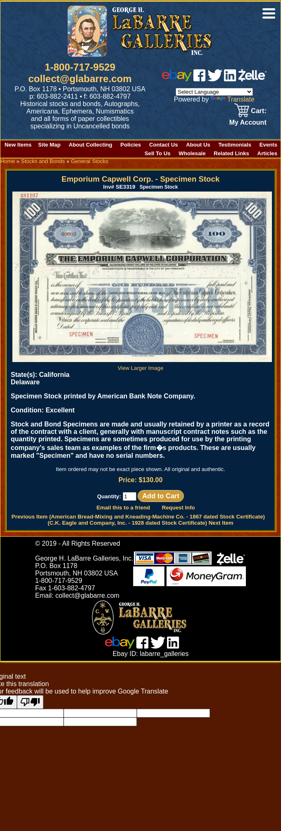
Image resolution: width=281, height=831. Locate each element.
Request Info (178, 507)
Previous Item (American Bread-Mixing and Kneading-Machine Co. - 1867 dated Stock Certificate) (138, 517)
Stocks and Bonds (43, 161)
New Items (18, 145)
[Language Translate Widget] (214, 92)
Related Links (231, 153)
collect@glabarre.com (80, 78)
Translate (233, 99)
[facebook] (199, 79)
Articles (267, 153)
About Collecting (90, 145)
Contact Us (163, 145)
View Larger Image (142, 365)
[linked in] (230, 79)
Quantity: (116, 496)
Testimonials (234, 145)
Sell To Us (158, 153)
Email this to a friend (123, 507)
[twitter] (214, 79)
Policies (130, 145)
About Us (198, 145)
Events (268, 145)
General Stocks (89, 161)
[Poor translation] (30, 702)
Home (7, 161)
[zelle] (252, 79)
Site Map (49, 145)
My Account (248, 122)
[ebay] (177, 79)
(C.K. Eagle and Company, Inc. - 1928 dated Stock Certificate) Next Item (140, 523)
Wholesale (192, 153)
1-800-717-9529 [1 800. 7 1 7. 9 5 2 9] (80, 67)
